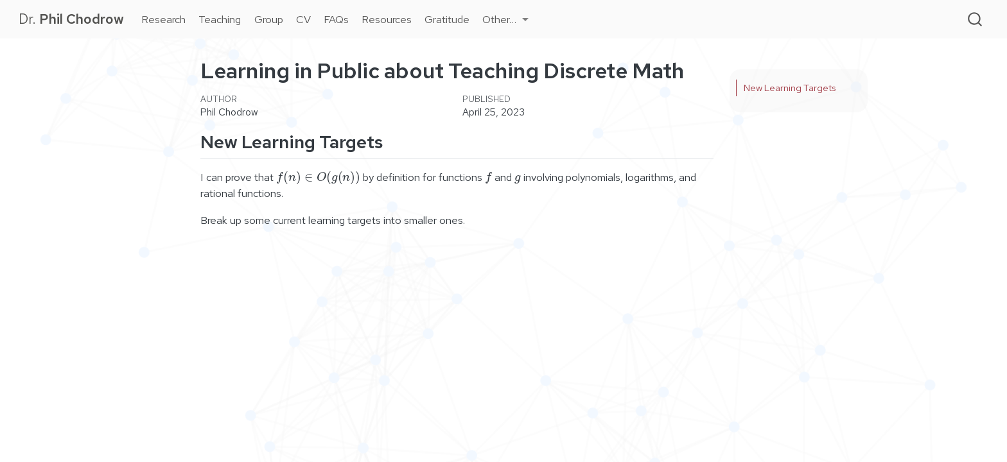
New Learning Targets (790, 87)
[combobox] (975, 19)
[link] (505, 19)
